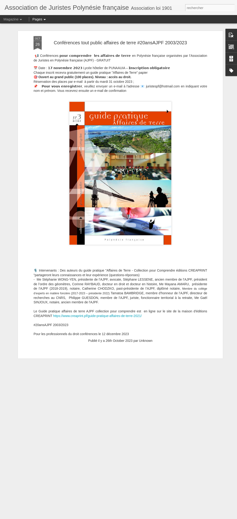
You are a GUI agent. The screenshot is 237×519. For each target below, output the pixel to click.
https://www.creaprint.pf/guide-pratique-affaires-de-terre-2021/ (97, 243)
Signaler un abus (150, 516)
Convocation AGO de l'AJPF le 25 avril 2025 (108, 461)
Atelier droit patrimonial (91, 408)
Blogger (135, 516)
